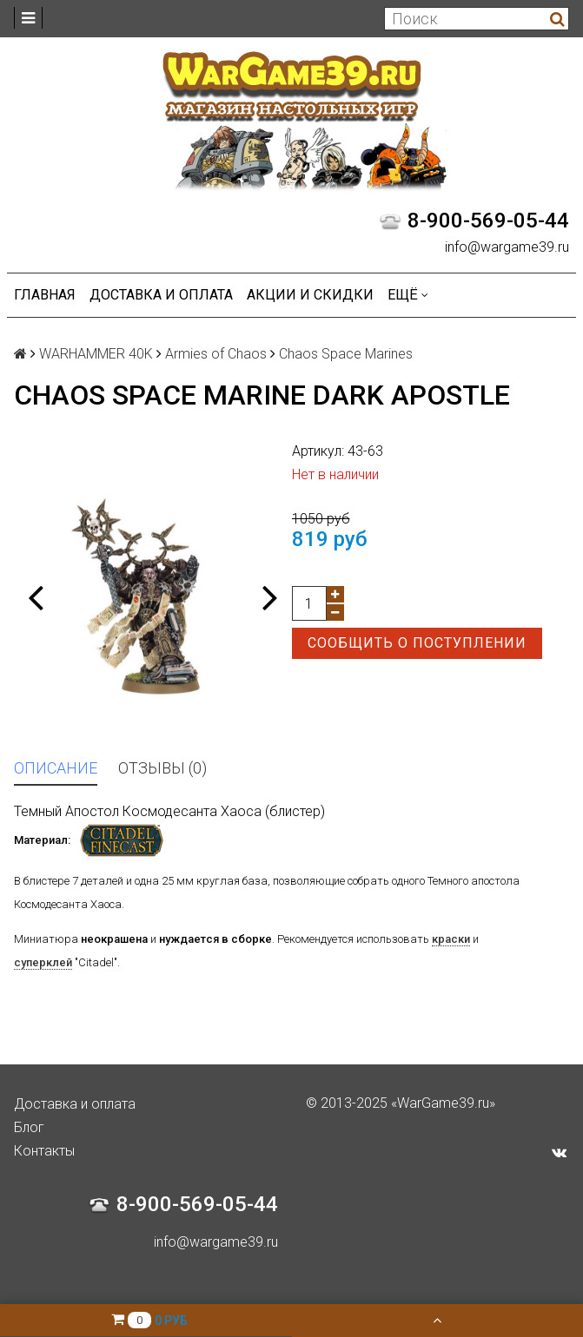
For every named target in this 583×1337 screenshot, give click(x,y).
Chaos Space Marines (346, 354)
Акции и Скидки (310, 294)
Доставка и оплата (161, 294)
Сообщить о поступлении (417, 643)
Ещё (408, 294)
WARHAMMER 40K (96, 354)
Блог (29, 1127)
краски (451, 938)
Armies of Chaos (216, 354)
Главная (45, 294)
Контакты (44, 1151)
